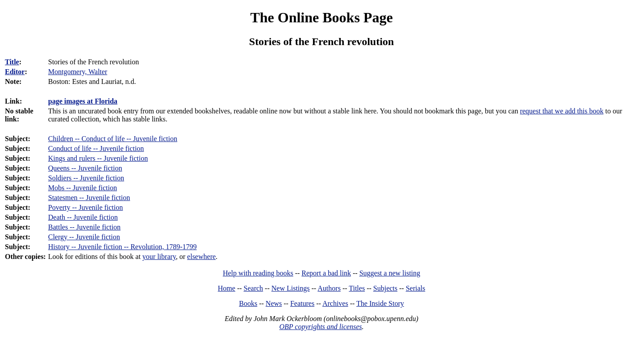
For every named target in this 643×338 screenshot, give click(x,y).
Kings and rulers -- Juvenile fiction (98, 158)
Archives (335, 303)
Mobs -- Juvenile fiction (82, 188)
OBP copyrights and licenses (320, 326)
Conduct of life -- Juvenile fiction (96, 148)
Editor (15, 71)
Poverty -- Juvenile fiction (85, 207)
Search (253, 288)
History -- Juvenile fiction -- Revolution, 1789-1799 (122, 246)
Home (226, 288)
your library (159, 256)
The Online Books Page (321, 17)
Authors (329, 288)
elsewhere (201, 256)
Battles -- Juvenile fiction (84, 227)
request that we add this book (561, 111)
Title (12, 62)
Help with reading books (258, 273)
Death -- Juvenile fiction (83, 217)
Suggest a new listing (389, 273)
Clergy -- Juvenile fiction (84, 237)
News (274, 303)
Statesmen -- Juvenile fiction (89, 197)
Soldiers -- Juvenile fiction (86, 178)
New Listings (290, 288)
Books (248, 303)
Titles (357, 288)
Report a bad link (326, 273)
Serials (416, 288)
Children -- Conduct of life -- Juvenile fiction (112, 138)
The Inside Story (380, 303)
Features (302, 303)
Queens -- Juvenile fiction (85, 168)
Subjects (385, 288)
